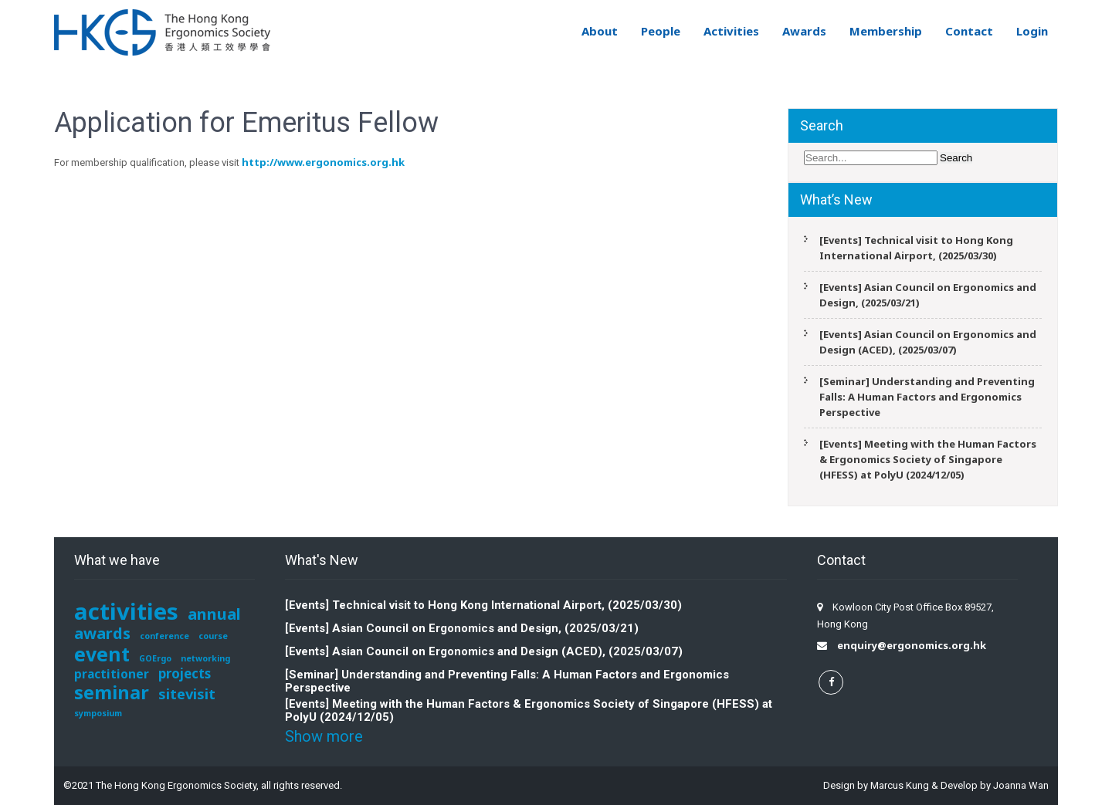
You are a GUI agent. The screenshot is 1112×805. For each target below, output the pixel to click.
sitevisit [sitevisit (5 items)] (186, 693)
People (660, 31)
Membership (885, 31)
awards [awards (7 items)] (102, 633)
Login (1032, 31)
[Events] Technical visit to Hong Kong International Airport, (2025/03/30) (916, 247)
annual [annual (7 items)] (214, 613)
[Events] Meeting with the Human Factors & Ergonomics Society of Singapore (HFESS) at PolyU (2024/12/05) (927, 459)
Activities (731, 31)
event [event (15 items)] (102, 654)
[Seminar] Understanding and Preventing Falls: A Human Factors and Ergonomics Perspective (927, 396)
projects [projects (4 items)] (184, 673)
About (599, 31)
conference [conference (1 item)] (164, 636)
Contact (969, 31)
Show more (324, 736)
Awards (804, 31)
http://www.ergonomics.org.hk (323, 162)
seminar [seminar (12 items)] (111, 692)
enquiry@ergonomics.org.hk (911, 645)
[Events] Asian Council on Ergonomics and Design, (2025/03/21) (927, 294)
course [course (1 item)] (213, 636)
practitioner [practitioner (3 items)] (111, 674)
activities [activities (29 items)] (126, 611)
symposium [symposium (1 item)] (98, 713)
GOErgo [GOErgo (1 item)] (155, 658)
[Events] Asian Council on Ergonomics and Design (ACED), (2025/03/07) (927, 342)
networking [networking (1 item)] (205, 658)
